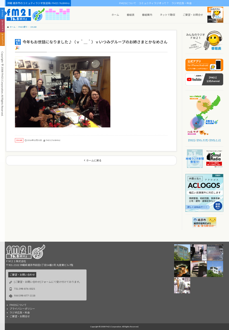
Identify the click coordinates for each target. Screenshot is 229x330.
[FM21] (191, 140)
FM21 (2, 14)
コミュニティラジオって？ (154, 3)
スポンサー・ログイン (210, 3)
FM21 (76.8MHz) (53, 140)
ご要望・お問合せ (20, 316)
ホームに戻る (93, 160)
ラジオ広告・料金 (181, 3)
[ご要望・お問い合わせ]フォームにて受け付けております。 (47, 281)
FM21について (127, 3)
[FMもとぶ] (215, 140)
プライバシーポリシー (22, 308)
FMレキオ (2, 27)
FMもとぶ (2, 40)
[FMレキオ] (202, 140)
